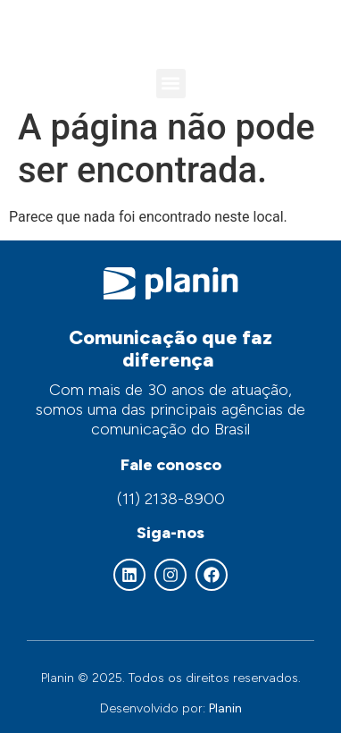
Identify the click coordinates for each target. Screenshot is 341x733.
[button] (171, 83)
